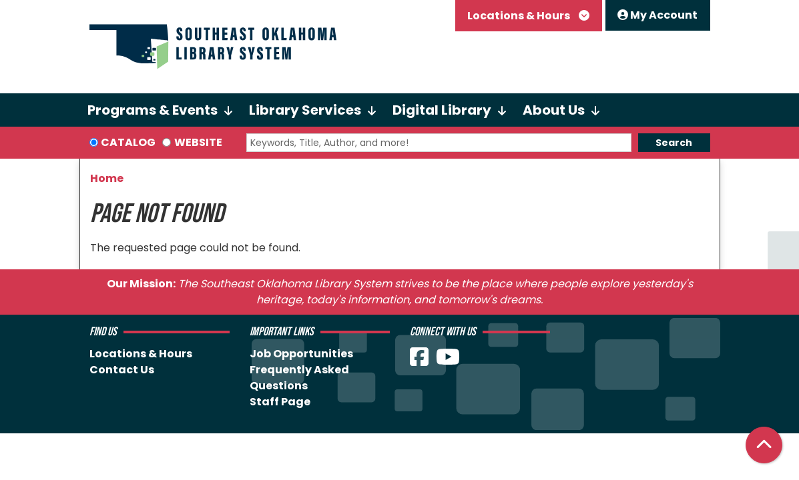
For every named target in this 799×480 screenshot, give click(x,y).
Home (106, 178)
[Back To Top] (764, 445)
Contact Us (121, 369)
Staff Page (280, 401)
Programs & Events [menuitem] (152, 110)
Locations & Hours (519, 15)
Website (198, 142)
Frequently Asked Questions (299, 377)
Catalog (128, 142)
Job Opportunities (301, 353)
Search (673, 142)
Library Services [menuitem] (305, 110)
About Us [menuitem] (554, 110)
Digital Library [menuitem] (441, 110)
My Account (657, 15)
